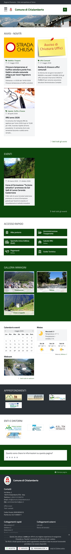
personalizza (40, 548)
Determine (8, 530)
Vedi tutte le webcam (27, 378)
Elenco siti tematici (43, 527)
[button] (5, 331)
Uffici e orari (8, 506)
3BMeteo (64, 354)
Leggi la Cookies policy (57, 548)
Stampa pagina (61, 472)
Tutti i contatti (8, 508)
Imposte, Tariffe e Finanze (15, 111)
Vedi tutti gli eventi (59, 211)
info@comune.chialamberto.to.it (19, 499)
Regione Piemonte (10, 2)
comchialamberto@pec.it (15, 502)
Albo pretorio (9, 525)
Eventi (8, 154)
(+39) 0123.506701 (17, 497)
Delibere (7, 527)
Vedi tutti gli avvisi (59, 141)
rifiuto (24, 548)
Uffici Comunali (44, 60)
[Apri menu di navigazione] (5, 9)
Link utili (39, 525)
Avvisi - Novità (13, 33)
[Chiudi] (69, 534)
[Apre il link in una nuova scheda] (13, 397)
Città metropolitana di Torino (26, 2)
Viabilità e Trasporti (13, 60)
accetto (11, 548)
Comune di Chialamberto (25, 480)
